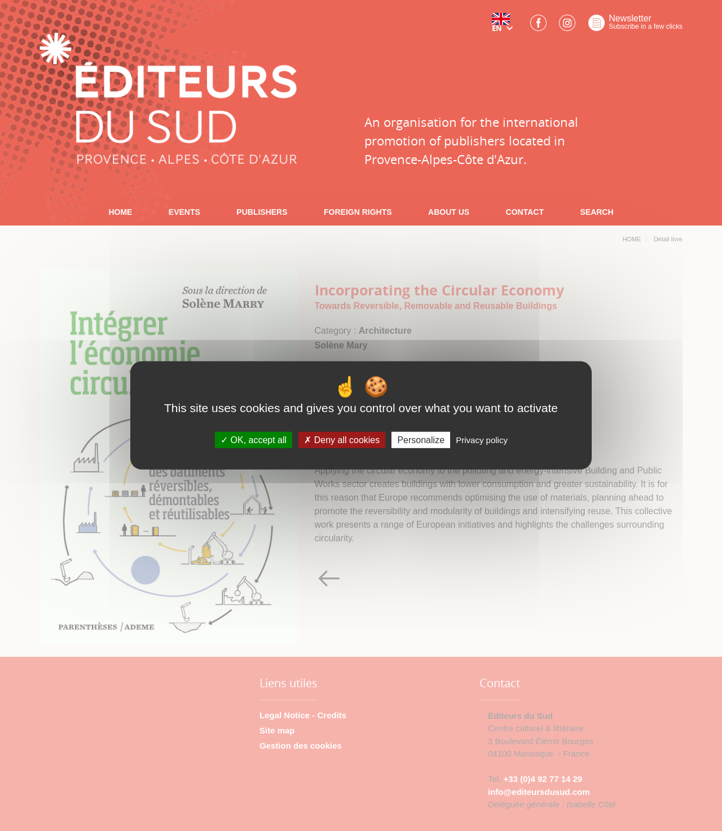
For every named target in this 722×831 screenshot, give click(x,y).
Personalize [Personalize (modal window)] (420, 440)
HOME (120, 211)
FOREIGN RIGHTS (358, 211)
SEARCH (596, 211)
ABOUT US (448, 211)
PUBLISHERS (261, 211)
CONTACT (525, 211)
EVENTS (184, 211)
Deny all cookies (342, 440)
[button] (505, 26)
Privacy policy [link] (482, 440)
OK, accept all (254, 440)
